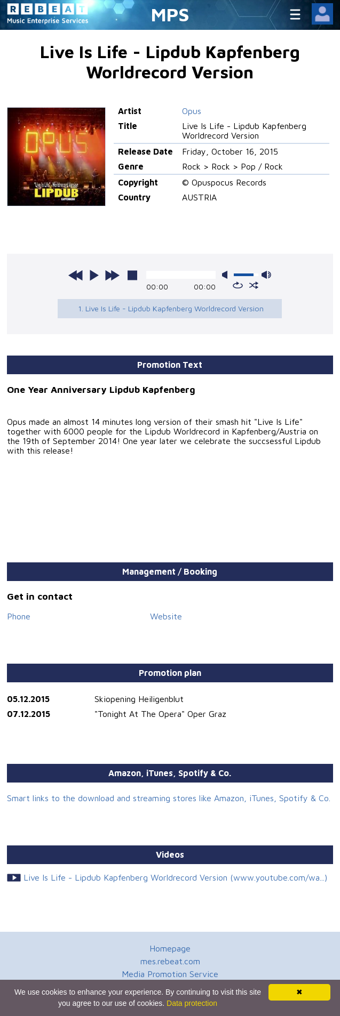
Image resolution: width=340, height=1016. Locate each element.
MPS (170, 14)
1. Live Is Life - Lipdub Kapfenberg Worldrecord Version (171, 308)
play (94, 275)
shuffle (253, 285)
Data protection (192, 1003)
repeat (237, 285)
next (112, 275)
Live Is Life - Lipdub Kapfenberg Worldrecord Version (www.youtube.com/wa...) (175, 877)
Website (166, 616)
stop (132, 275)
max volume (266, 275)
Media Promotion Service (170, 974)
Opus (191, 111)
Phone (18, 616)
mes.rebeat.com (170, 961)
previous (75, 275)
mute (227, 275)
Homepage (170, 948)
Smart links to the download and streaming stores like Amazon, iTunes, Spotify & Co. (168, 798)
